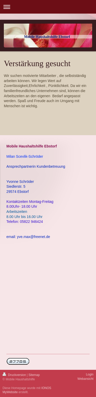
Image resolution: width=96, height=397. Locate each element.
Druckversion (15, 375)
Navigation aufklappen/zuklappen (48, 6)
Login (89, 374)
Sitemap (34, 375)
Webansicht (85, 379)
